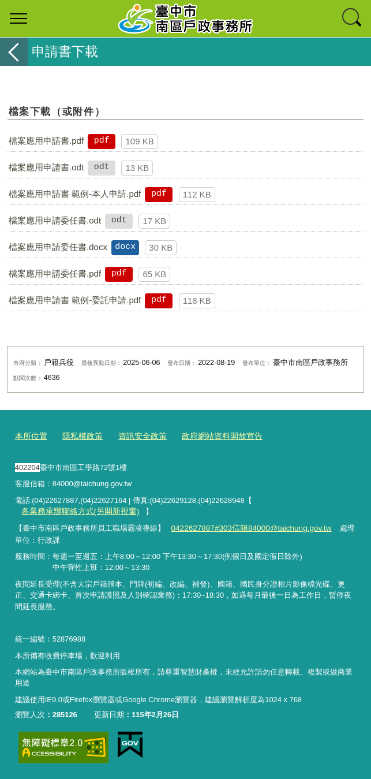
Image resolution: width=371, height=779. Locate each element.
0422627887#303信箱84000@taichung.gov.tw (247, 527)
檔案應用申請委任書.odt (55, 220)
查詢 (352, 18)
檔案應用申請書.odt (46, 167)
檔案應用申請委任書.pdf (55, 273)
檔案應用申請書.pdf (46, 141)
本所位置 (30, 436)
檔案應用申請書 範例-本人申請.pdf (75, 194)
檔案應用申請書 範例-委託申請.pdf (75, 300)
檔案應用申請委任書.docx (58, 247)
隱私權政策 (79, 436)
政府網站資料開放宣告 (210, 436)
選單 (18, 18)
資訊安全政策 (135, 436)
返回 (14, 52)
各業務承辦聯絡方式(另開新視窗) (76, 510)
